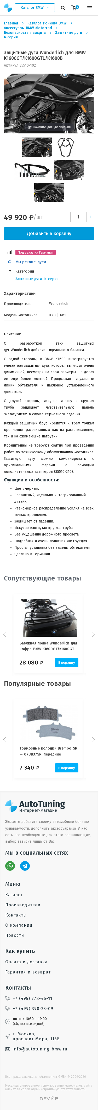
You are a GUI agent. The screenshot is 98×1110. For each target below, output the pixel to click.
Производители (23, 904)
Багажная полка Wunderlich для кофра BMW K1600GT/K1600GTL (48, 646)
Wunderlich (58, 303)
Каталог (14, 894)
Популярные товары (37, 684)
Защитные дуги (28, 279)
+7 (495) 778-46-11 (28, 998)
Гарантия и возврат (28, 972)
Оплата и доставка (26, 961)
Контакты (16, 915)
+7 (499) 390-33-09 (29, 1008)
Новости (14, 935)
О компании (18, 925)
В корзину (66, 662)
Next (93, 634)
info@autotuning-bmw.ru (36, 1049)
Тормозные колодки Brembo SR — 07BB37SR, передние (48, 751)
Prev (5, 634)
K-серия (51, 279)
